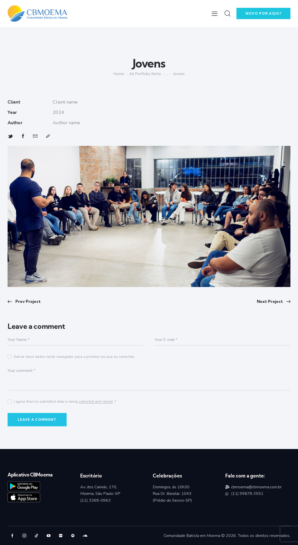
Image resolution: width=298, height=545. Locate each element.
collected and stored (96, 402)
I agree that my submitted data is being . (65, 401)
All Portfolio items (145, 73)
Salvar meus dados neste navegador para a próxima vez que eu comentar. (74, 356)
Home (118, 74)
